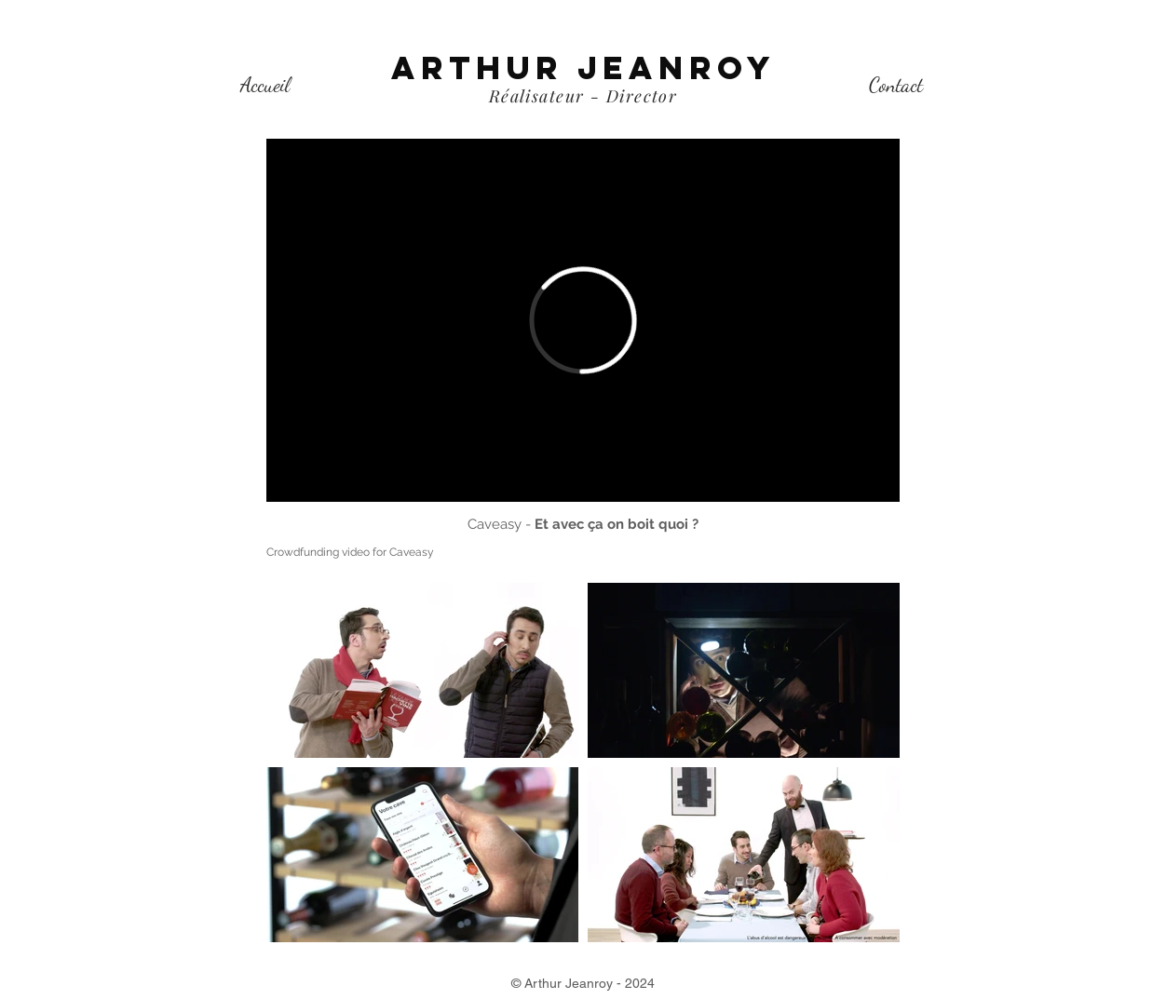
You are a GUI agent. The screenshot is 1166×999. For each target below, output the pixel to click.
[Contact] (895, 85)
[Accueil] (265, 85)
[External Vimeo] (583, 320)
